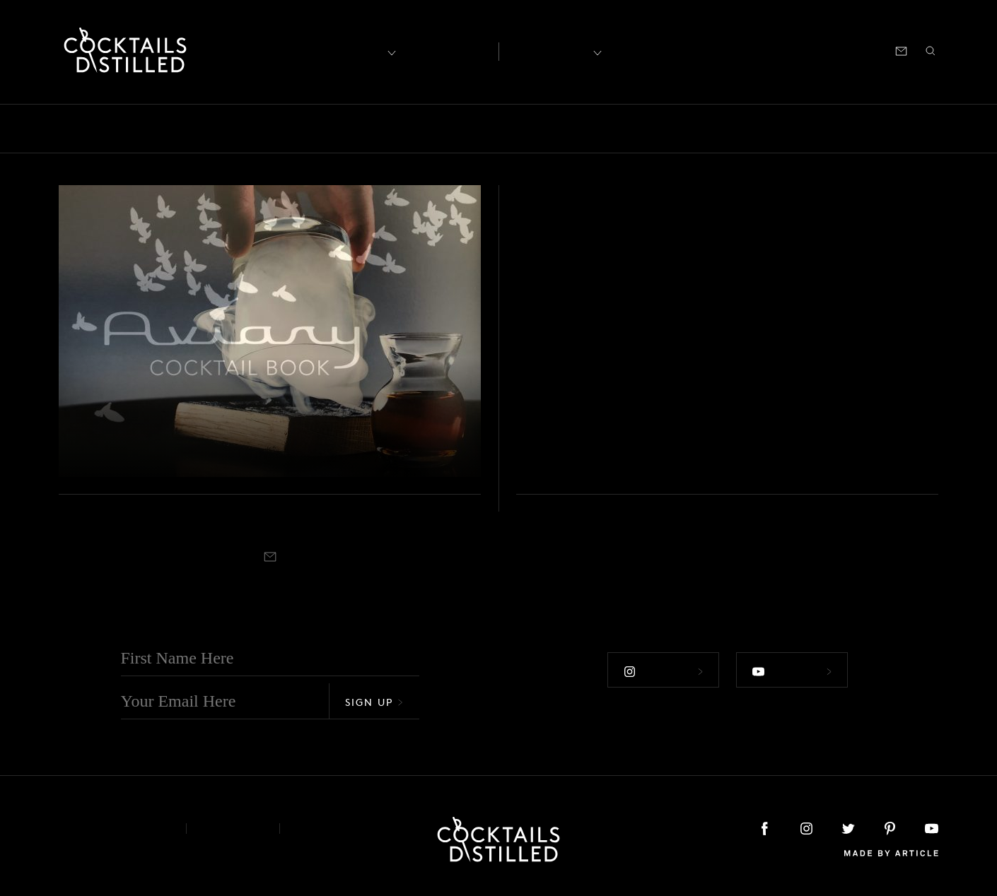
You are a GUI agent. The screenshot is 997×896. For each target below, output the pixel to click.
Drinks (344, 128)
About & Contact (112, 828)
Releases (804, 128)
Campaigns (273, 128)
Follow (663, 671)
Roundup (875, 128)
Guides (465, 128)
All (51, 128)
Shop (763, 50)
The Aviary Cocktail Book (207, 448)
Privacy (233, 828)
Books (144, 128)
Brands (202, 128)
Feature (404, 128)
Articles (447, 50)
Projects (737, 128)
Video (938, 128)
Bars (93, 128)
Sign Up (374, 702)
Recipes (549, 49)
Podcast (811, 50)
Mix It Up (534, 128)
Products (670, 128)
